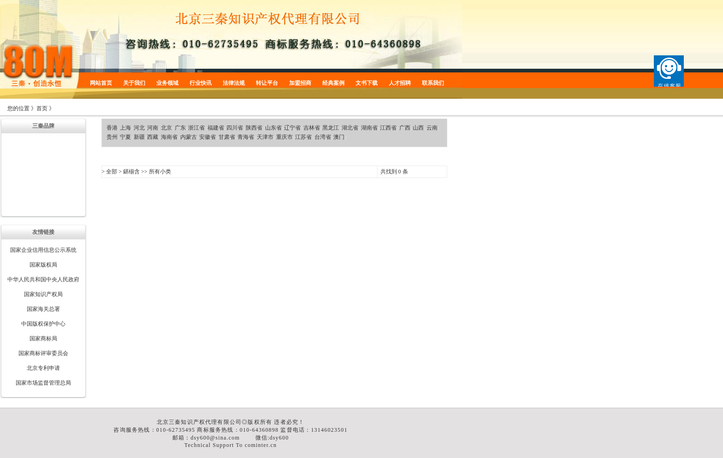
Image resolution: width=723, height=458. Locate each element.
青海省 (245, 137)
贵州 (112, 137)
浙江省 (196, 128)
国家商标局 (43, 338)
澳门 (338, 137)
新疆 (139, 137)
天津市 (265, 137)
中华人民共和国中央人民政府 (43, 279)
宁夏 (125, 137)
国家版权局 (43, 265)
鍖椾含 (131, 171)
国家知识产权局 (43, 294)
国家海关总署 (43, 309)
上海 (125, 128)
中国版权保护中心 (43, 324)
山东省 (273, 128)
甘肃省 (227, 137)
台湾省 (322, 137)
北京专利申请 (43, 368)
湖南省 (369, 128)
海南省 (169, 137)
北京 (166, 128)
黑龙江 (330, 128)
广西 (404, 128)
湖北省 (350, 128)
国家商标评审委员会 (43, 353)
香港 (112, 128)
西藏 (152, 137)
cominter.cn (261, 445)
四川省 (234, 128)
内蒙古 (188, 137)
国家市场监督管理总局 (43, 383)
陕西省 (254, 128)
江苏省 (303, 137)
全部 (111, 171)
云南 (432, 128)
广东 (180, 128)
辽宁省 (292, 128)
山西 (418, 128)
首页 (41, 108)
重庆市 (284, 137)
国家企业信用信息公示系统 (43, 250)
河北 (139, 128)
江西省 (388, 128)
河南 (152, 128)
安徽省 (207, 137)
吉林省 (311, 128)
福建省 (215, 128)
